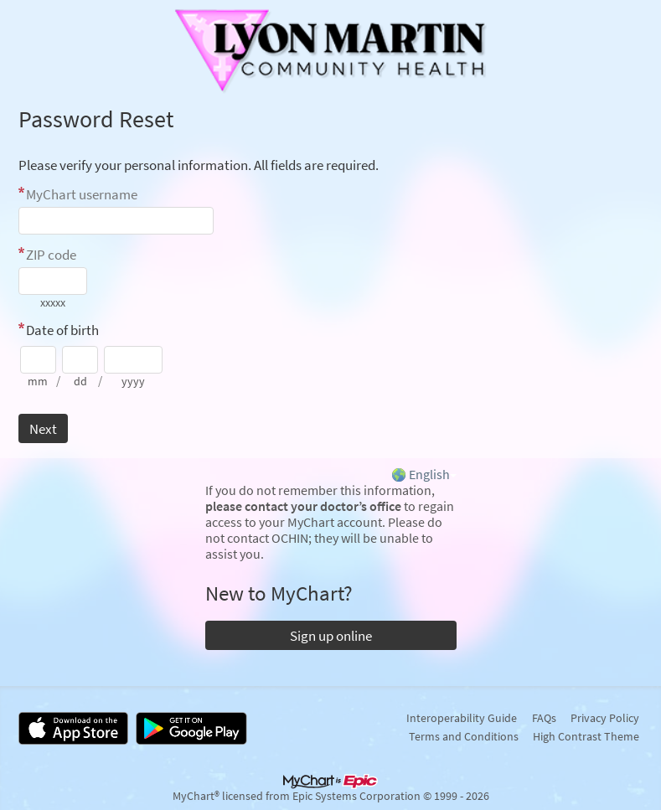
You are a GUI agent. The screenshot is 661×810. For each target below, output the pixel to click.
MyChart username (81, 194)
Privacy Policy (605, 717)
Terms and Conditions (464, 736)
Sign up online (331, 636)
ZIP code (51, 254)
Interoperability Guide (461, 717)
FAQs (544, 717)
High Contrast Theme (586, 736)
